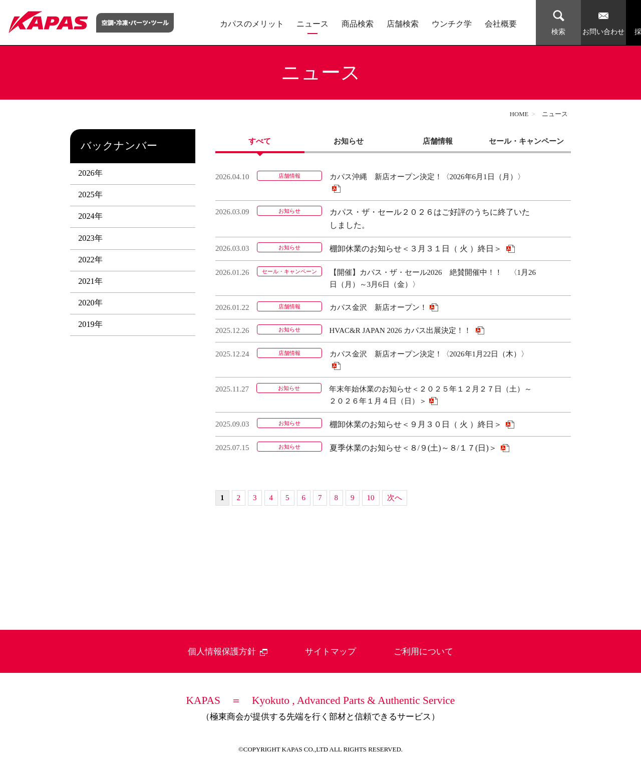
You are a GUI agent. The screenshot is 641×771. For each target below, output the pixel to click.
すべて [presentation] (259, 141)
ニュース (312, 24)
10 (371, 498)
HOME (519, 114)
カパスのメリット (252, 24)
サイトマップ (330, 651)
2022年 (90, 259)
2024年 (90, 216)
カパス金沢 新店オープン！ (378, 307)
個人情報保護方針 (228, 651)
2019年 (90, 324)
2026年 (90, 173)
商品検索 (358, 24)
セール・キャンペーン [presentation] (526, 141)
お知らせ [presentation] (349, 141)
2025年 (90, 194)
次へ (394, 498)
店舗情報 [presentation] (438, 141)
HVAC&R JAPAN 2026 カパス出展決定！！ (402, 330)
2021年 (90, 281)
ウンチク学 (452, 24)
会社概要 (501, 24)
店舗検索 (403, 24)
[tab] (259, 141)
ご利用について (423, 651)
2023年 (90, 238)
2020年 (90, 302)
